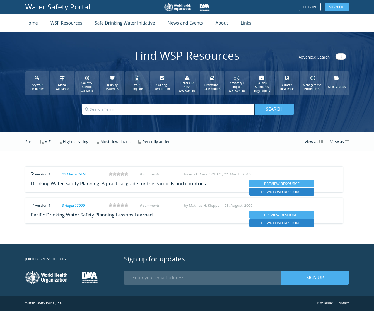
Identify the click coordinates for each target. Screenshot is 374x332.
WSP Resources (66, 23)
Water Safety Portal (57, 7)
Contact (343, 324)
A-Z (45, 141)
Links (246, 23)
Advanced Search (314, 57)
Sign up (336, 6)
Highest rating (73, 141)
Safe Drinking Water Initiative (125, 23)
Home (31, 23)
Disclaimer (325, 324)
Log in (309, 6)
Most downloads (112, 141)
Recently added (153, 141)
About (222, 23)
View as (314, 141)
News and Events (185, 23)
